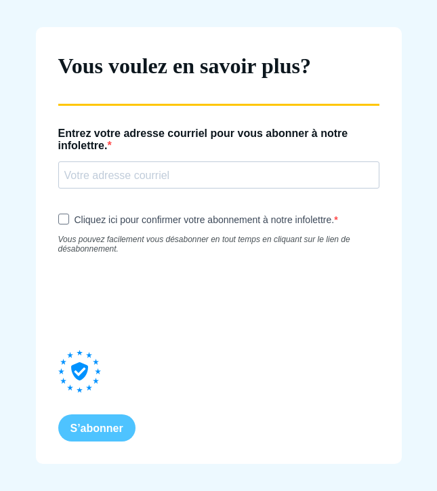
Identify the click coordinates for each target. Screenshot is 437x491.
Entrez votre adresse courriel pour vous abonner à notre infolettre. (203, 139)
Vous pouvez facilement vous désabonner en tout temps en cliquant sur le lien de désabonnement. (204, 244)
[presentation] (161, 301)
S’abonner (96, 428)
